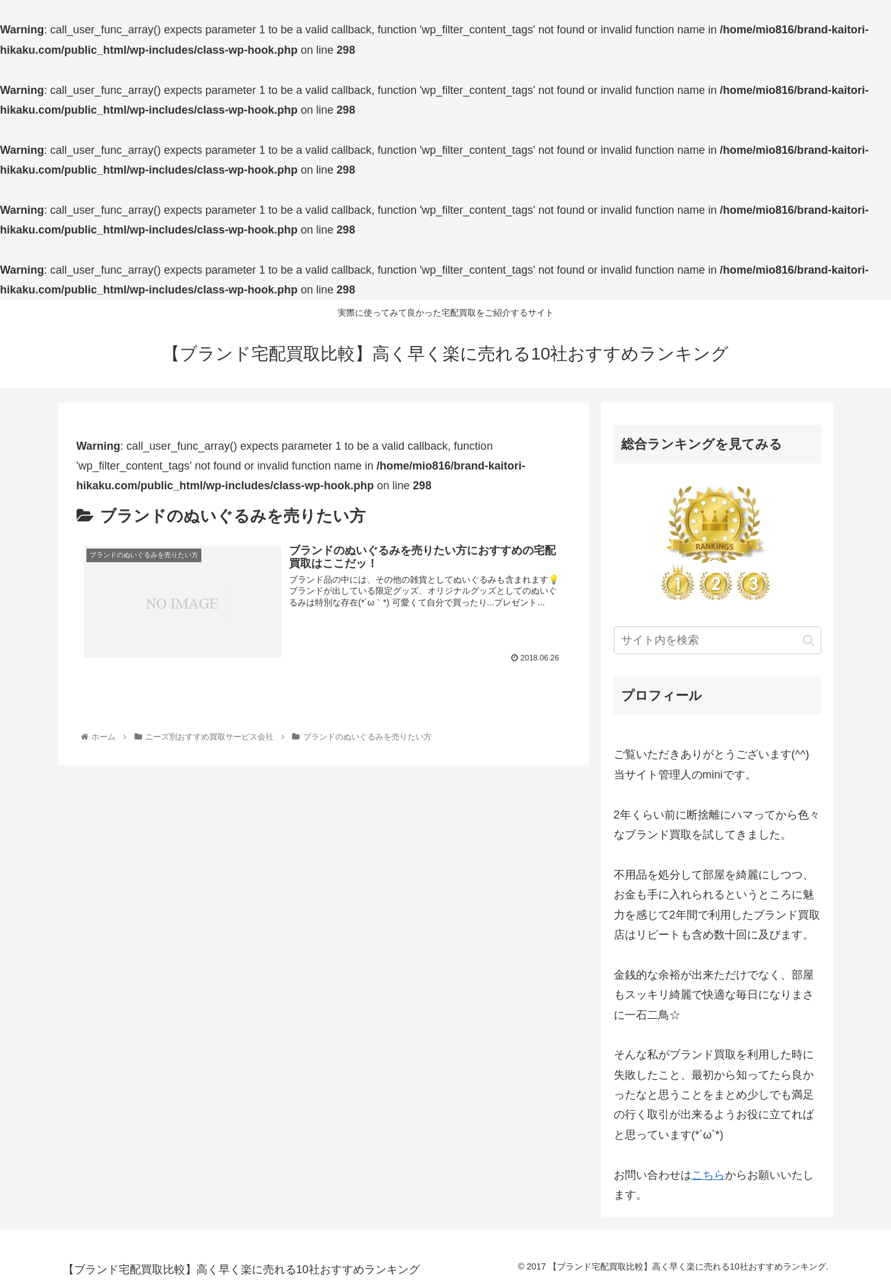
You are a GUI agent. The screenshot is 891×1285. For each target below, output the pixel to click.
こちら (708, 1175)
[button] (808, 640)
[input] (717, 640)
